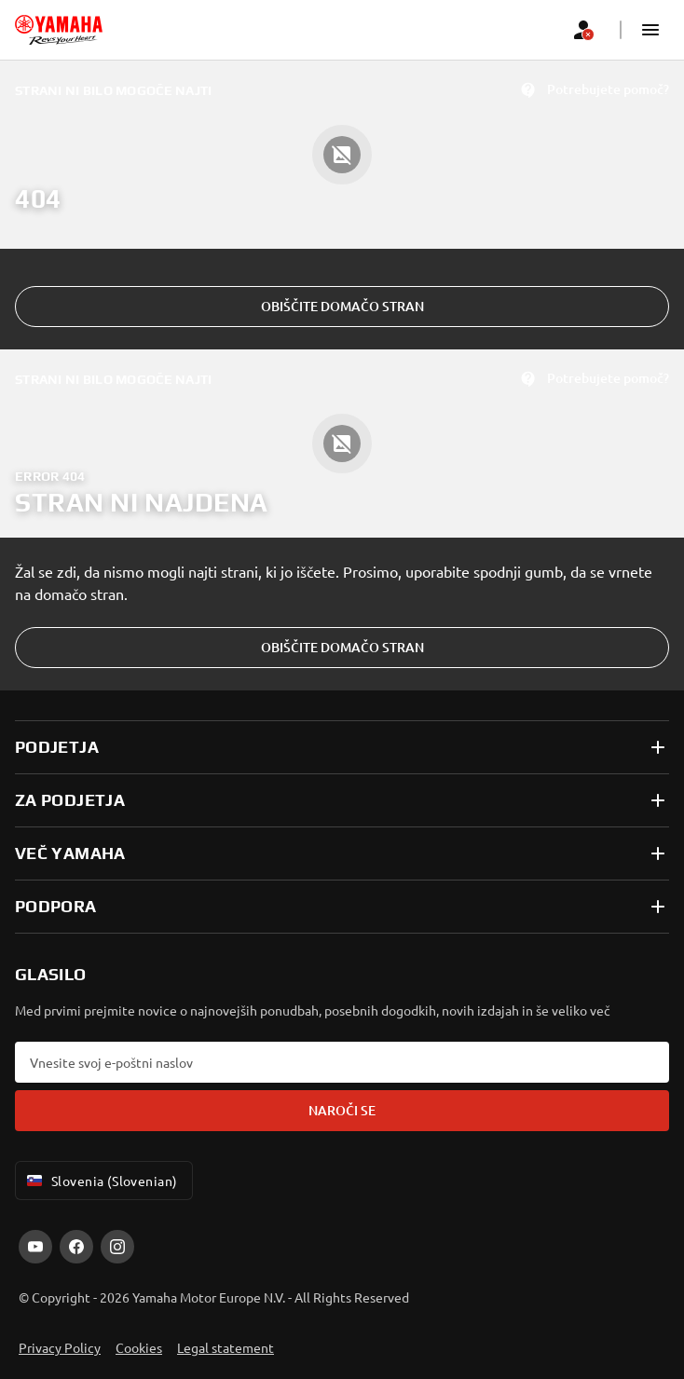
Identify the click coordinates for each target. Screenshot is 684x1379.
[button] (650, 29)
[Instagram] (117, 1246)
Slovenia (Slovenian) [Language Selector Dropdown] (100, 1180)
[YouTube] (35, 1246)
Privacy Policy (60, 1347)
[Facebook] (76, 1246)
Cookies (139, 1347)
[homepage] (59, 30)
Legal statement (225, 1347)
